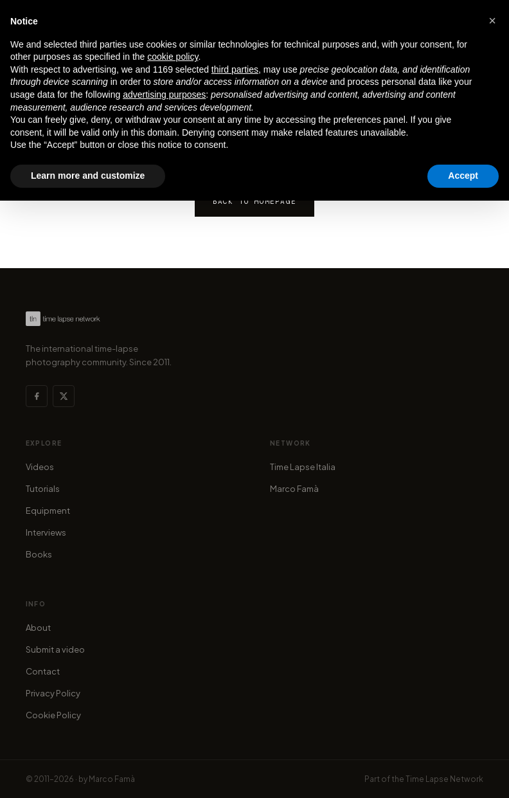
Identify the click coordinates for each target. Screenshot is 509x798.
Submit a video (55, 649)
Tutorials (43, 489)
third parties (234, 69)
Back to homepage (254, 201)
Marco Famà (294, 489)
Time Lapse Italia (302, 467)
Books (39, 554)
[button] (492, 20)
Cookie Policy (53, 715)
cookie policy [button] (172, 56)
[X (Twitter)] (64, 396)
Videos (40, 467)
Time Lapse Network (444, 779)
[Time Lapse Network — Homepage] (63, 318)
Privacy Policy (53, 693)
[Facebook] (37, 396)
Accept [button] (463, 175)
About (38, 627)
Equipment (48, 510)
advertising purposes (164, 94)
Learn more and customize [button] (88, 175)
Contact (43, 671)
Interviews (46, 532)
